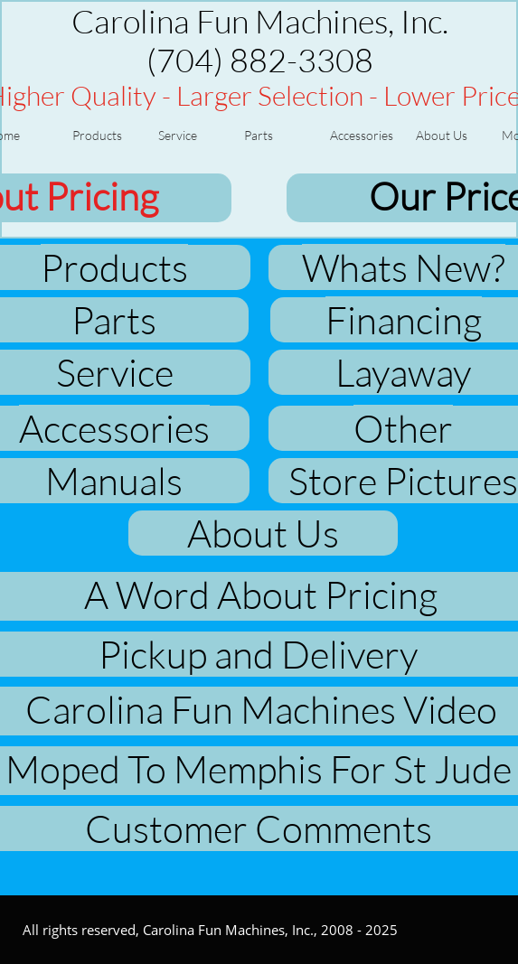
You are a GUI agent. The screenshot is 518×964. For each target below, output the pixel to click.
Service (115, 372)
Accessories (114, 428)
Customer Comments (258, 828)
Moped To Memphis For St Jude (258, 768)
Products (114, 267)
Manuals (114, 480)
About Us (263, 533)
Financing (403, 319)
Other (403, 428)
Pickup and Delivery (258, 654)
